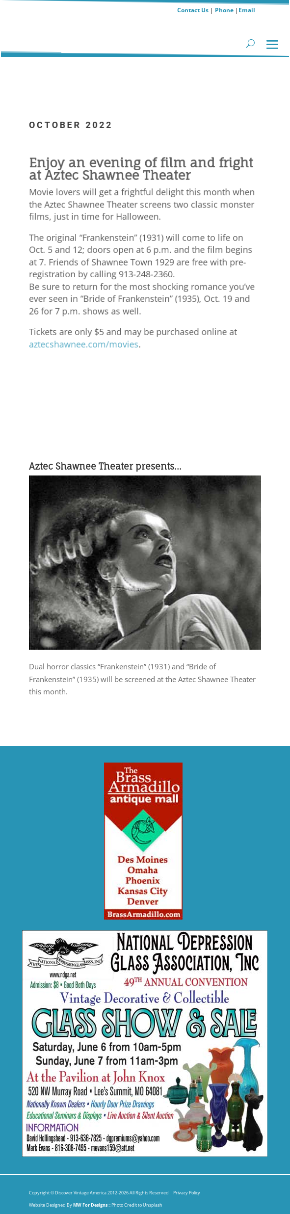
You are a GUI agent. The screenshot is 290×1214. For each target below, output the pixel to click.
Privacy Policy (186, 1192)
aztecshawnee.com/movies (82, 342)
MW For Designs (90, 1205)
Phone (224, 10)
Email (246, 10)
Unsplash (152, 1205)
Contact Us (193, 10)
